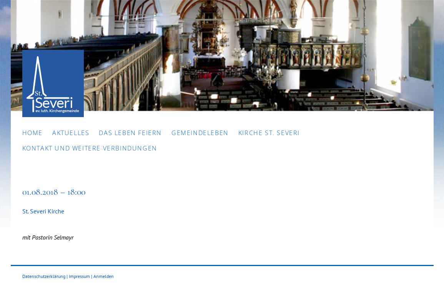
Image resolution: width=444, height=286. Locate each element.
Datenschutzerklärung (43, 276)
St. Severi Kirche (43, 211)
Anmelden (103, 276)
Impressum (79, 276)
